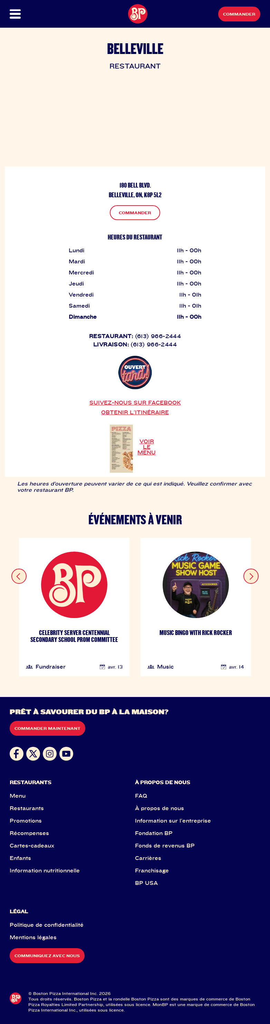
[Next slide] (251, 576)
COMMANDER (135, 213)
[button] (22, 14)
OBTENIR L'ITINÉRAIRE (135, 412)
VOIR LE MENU (146, 446)
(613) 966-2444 (158, 336)
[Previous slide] (19, 576)
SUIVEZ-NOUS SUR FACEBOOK (135, 402)
